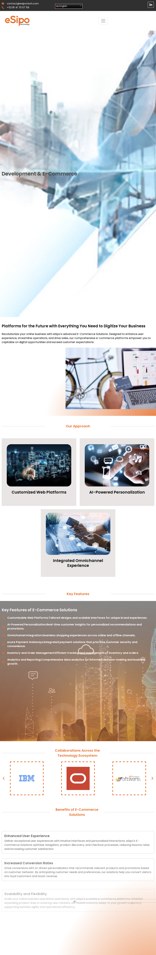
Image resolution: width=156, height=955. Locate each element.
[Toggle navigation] (103, 20)
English (61, 6)
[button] (4, 778)
